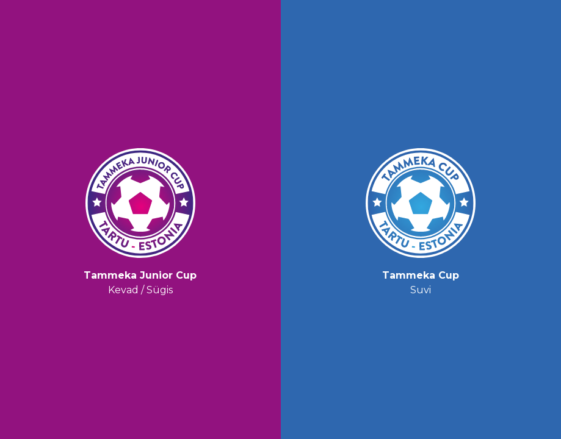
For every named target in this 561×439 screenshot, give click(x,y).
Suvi (421, 219)
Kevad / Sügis (140, 219)
